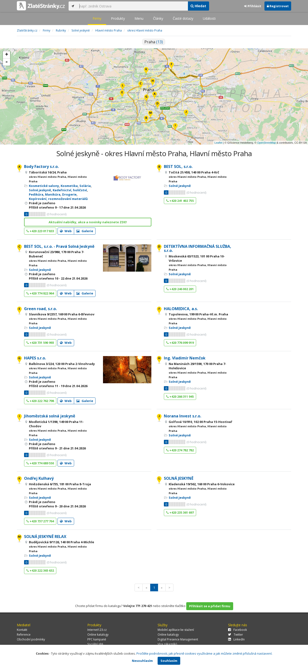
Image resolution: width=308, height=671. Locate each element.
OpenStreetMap (266, 142)
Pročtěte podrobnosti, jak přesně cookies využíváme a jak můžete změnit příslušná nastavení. (204, 653)
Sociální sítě (95, 644)
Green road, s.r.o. (40, 308)
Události (209, 18)
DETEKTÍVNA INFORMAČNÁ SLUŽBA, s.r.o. (197, 248)
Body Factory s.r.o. (41, 166)
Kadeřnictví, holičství (70, 190)
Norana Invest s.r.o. (182, 416)
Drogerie (69, 194)
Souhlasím (168, 660)
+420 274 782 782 (180, 450)
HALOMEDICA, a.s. (181, 308)
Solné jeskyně (40, 190)
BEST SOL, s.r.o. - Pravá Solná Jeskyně (59, 246)
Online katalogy (98, 635)
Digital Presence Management (178, 639)
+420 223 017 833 (40, 231)
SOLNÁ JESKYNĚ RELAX (45, 536)
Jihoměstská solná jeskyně (49, 416)
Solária (85, 186)
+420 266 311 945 (180, 396)
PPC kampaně (96, 639)
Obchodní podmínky (31, 639)
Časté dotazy (183, 18)
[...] (132, 6)
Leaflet (218, 142)
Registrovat (278, 6)
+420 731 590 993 (40, 342)
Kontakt (22, 630)
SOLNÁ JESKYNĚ (178, 478)
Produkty (118, 18)
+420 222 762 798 (40, 401)
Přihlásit (252, 6)
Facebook (237, 630)
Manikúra (52, 194)
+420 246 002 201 (180, 289)
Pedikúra (36, 194)
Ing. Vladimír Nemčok (184, 358)
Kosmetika (69, 186)
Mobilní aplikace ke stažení (176, 630)
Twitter (235, 635)
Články (158, 18)
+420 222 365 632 (40, 570)
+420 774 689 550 (40, 463)
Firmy (97, 18)
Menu (139, 18)
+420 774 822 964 (40, 293)
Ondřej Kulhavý (39, 478)
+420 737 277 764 (40, 521)
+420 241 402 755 (180, 200)
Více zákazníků (167, 644)
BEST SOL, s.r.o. (178, 166)
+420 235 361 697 (180, 512)
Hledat (198, 6)
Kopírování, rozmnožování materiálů (58, 199)
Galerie (84, 231)
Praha (153, 42)
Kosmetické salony (44, 186)
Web (66, 231)
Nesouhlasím (142, 660)
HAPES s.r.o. (35, 358)
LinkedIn (236, 639)
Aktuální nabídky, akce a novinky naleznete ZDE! (88, 222)
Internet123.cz (97, 630)
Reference (24, 635)
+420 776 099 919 (180, 342)
